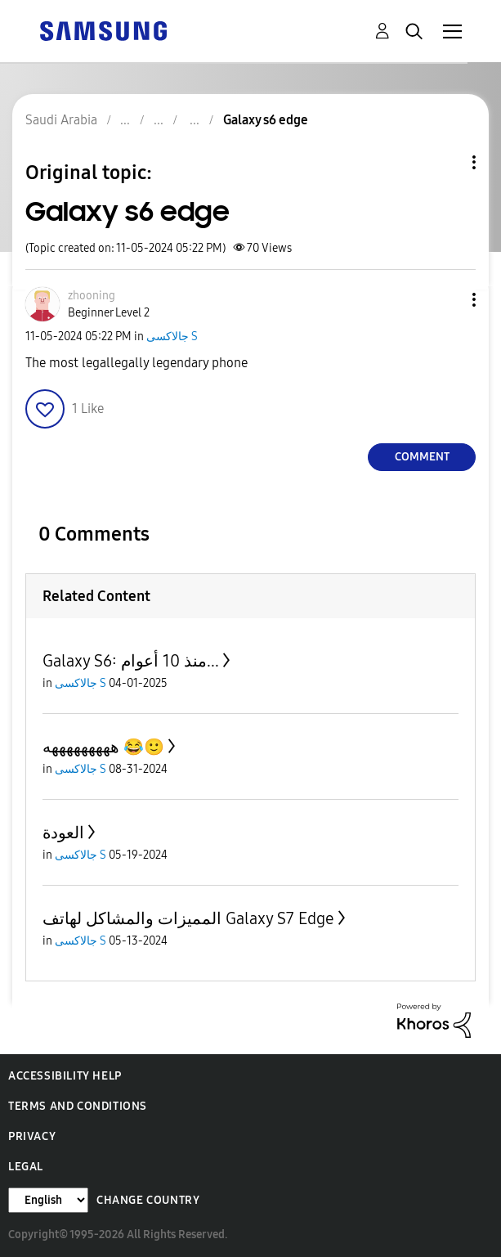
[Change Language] (48, 1200)
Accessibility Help (65, 1076)
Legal (25, 1167)
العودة (63, 832)
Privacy (32, 1136)
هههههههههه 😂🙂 (103, 746)
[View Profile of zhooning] (91, 296)
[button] (447, 299)
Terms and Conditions (77, 1106)
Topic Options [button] (446, 162)
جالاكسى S (172, 336)
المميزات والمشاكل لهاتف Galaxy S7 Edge (188, 918)
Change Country (147, 1200)
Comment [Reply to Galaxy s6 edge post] (422, 457)
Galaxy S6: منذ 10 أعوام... (130, 661)
